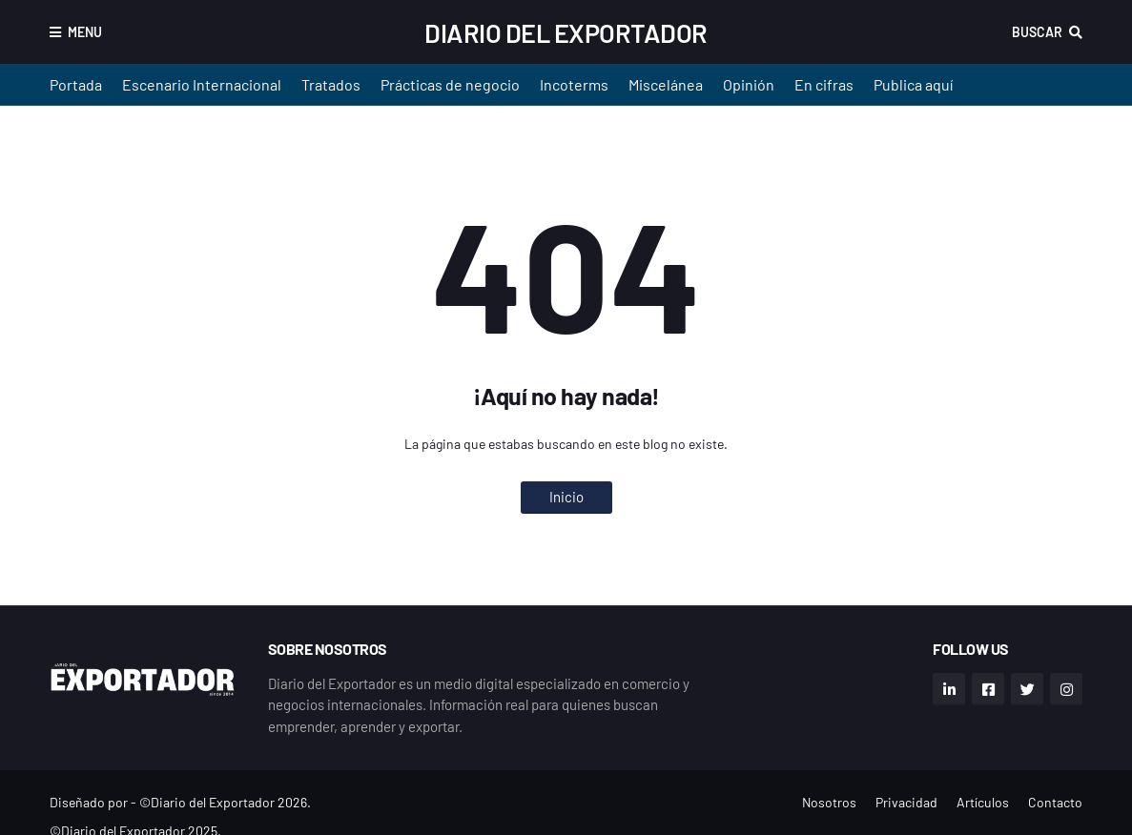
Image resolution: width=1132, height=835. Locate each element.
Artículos (983, 802)
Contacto (1055, 802)
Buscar (1037, 32)
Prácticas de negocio (450, 84)
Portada (76, 84)
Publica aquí (913, 84)
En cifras (824, 84)
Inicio (566, 496)
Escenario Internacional (201, 84)
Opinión (748, 84)
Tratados (330, 84)
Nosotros (829, 802)
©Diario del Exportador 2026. (225, 802)
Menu (85, 32)
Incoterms (574, 84)
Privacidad (906, 802)
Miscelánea (665, 84)
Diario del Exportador (566, 32)
